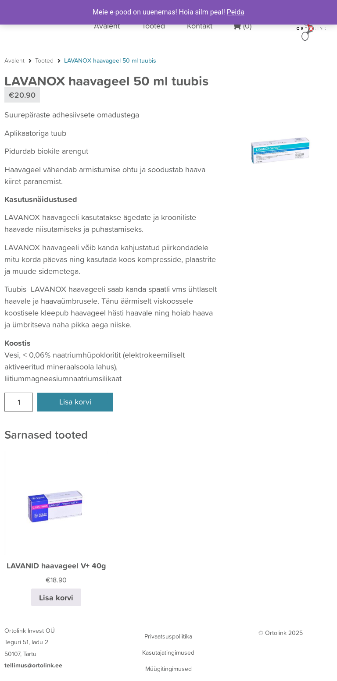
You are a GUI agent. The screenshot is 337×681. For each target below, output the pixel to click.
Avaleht (14, 60)
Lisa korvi (75, 401)
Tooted (44, 60)
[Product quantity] (18, 402)
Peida (235, 12)
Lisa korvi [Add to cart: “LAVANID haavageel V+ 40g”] (56, 597)
